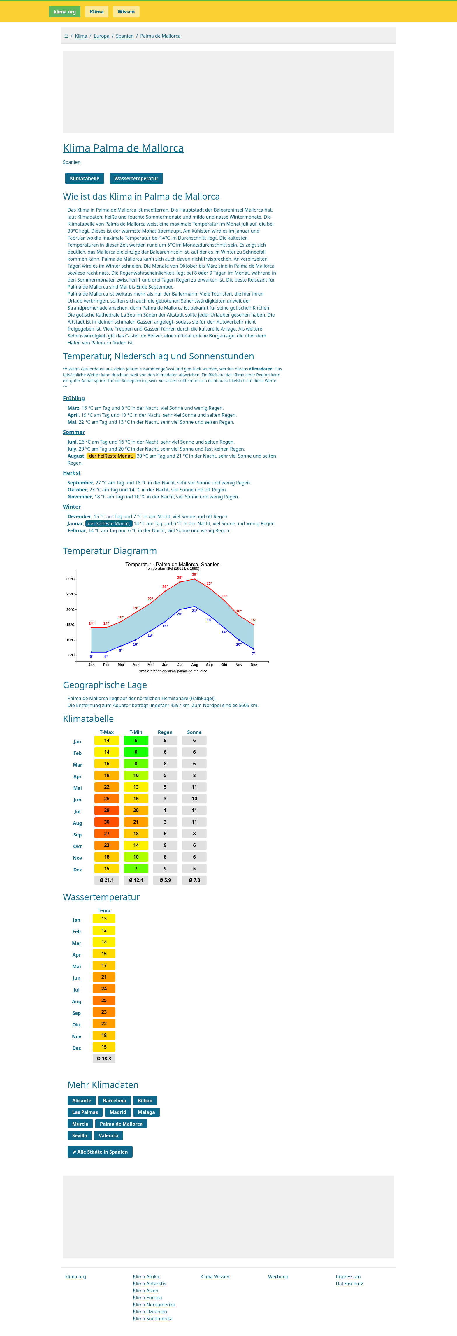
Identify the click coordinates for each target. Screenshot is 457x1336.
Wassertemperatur (136, 178)
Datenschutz (349, 1283)
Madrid (118, 1112)
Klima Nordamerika (154, 1304)
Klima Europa (147, 1297)
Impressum (348, 1276)
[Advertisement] (228, 92)
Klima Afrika (146, 1276)
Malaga (146, 1112)
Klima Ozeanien (150, 1311)
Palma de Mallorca (121, 1124)
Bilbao (145, 1100)
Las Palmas (85, 1112)
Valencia (108, 1135)
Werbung (278, 1276)
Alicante (81, 1100)
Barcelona (114, 1100)
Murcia (80, 1124)
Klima (81, 36)
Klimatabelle (84, 178)
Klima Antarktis (149, 1283)
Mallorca (254, 210)
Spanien (125, 36)
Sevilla (79, 1135)
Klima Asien (145, 1290)
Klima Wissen (215, 1276)
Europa (102, 36)
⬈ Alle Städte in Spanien (100, 1152)
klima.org (65, 11)
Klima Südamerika (153, 1318)
